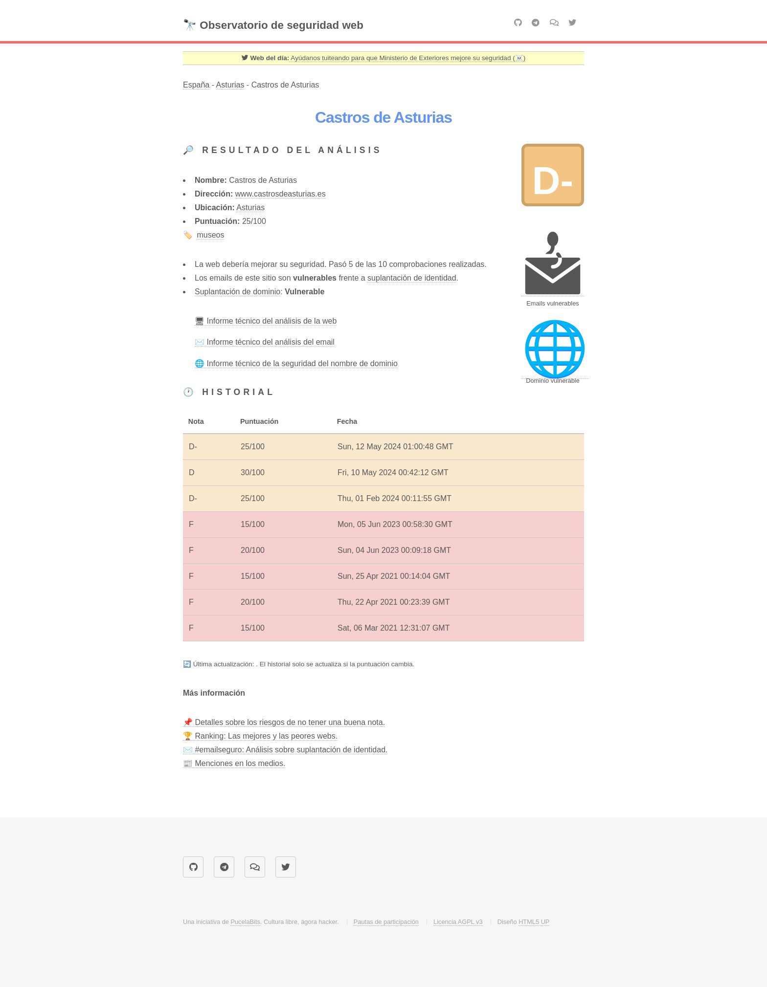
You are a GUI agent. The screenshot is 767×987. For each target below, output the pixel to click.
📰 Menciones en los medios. (234, 763)
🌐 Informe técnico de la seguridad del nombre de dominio (296, 363)
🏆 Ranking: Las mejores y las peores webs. (260, 736)
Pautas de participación (386, 921)
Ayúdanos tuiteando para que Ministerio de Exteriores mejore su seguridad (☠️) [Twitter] (407, 58)
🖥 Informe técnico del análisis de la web (266, 321)
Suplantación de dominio (237, 291)
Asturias (230, 85)
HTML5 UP (534, 921)
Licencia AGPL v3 (458, 921)
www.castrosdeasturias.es (280, 194)
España (196, 85)
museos (210, 235)
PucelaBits (245, 921)
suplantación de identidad (411, 278)
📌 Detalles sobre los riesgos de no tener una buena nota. (284, 722)
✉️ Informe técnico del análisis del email (265, 342)
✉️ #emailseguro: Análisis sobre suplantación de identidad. (285, 750)
